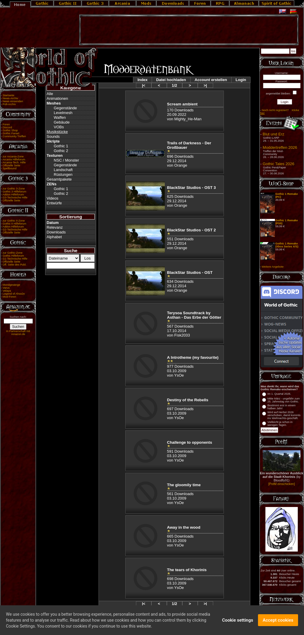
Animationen (57, 98)
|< (143, 85)
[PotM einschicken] (281, 484)
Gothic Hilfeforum (13, 255)
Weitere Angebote (273, 266)
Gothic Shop (10, 130)
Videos (52, 198)
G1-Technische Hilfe (15, 258)
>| (205, 85)
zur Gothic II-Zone (14, 220)
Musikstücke (57, 131)
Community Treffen (14, 136)
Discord (7, 127)
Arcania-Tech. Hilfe (14, 162)
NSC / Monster (66, 160)
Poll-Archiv (9, 104)
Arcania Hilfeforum (13, 159)
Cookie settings (237, 620)
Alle (50, 93)
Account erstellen (211, 80)
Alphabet (54, 237)
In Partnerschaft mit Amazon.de (18, 333)
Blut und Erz (273, 134)
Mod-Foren (9, 296)
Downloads (56, 232)
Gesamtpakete (59, 179)
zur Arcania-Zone (13, 156)
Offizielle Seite (11, 165)
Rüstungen (63, 174)
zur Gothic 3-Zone (14, 188)
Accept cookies (278, 620)
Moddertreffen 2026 (280, 147)
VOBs (59, 127)
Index (142, 80)
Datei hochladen (171, 80)
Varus (6, 287)
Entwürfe (54, 203)
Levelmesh (63, 112)
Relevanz (55, 227)
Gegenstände (65, 108)
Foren (6, 124)
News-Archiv (10, 98)
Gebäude (62, 122)
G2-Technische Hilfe (15, 229)
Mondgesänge (11, 284)
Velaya (7, 290)
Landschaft (63, 170)
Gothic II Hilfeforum (14, 223)
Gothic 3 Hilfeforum (14, 191)
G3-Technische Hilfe (15, 197)
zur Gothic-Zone (13, 252)
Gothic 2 (61, 151)
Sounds (53, 136)
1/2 (174, 85)
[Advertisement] (189, 30)
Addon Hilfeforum (13, 194)
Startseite (8, 95)
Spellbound (10, 168)
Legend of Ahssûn (14, 293)
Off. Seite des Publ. (14, 264)
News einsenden (13, 101)
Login (241, 80)
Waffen (60, 117)
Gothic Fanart (11, 133)
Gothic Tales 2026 (278, 164)
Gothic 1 (61, 146)
